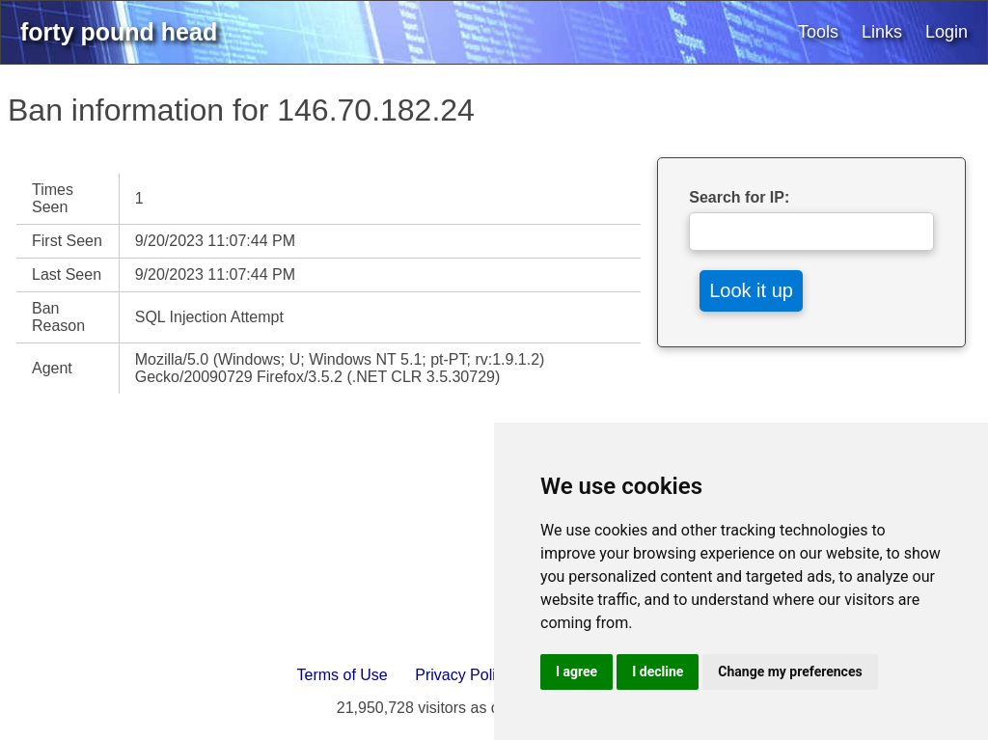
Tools (818, 31)
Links (882, 31)
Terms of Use (342, 675)
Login (946, 31)
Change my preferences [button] (790, 671)
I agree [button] (576, 671)
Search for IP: (739, 197)
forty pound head (118, 31)
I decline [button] (657, 671)
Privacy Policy (463, 675)
